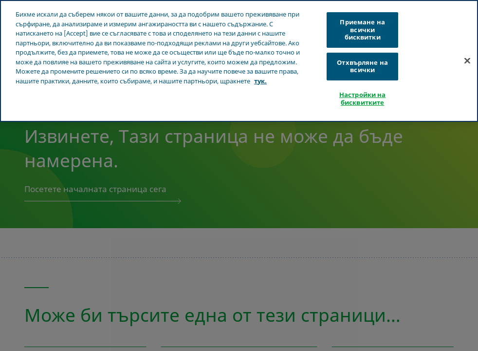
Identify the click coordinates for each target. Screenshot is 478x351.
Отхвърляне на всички (362, 66)
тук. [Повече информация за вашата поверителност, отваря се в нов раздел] (260, 81)
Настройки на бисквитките (362, 98)
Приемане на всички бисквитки (362, 29)
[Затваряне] (467, 61)
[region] (239, 61)
